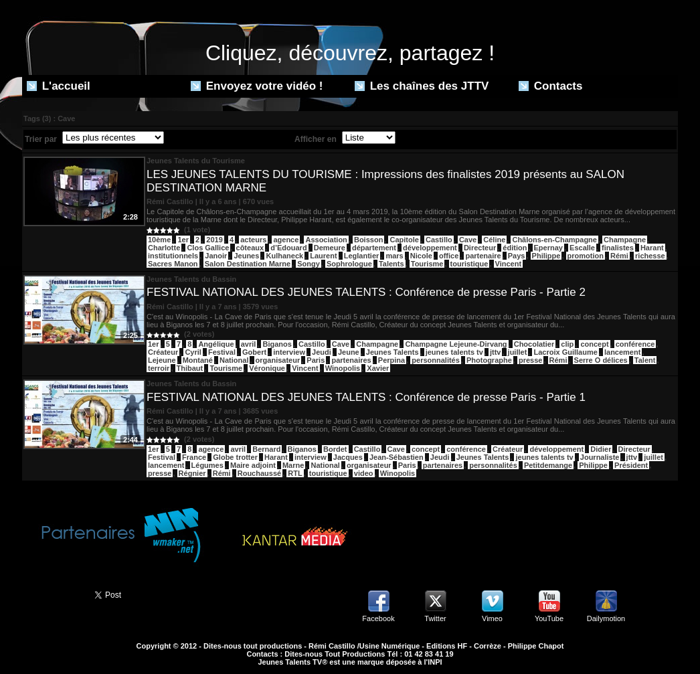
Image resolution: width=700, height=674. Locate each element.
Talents (391, 264)
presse (530, 360)
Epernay (548, 248)
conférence (635, 344)
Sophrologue (349, 264)
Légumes (207, 465)
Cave (467, 240)
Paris (316, 360)
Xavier (378, 368)
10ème (159, 240)
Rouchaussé (259, 473)
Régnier (192, 473)
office (448, 256)
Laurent (323, 256)
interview (289, 352)
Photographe (489, 360)
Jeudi (321, 352)
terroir (158, 368)
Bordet (335, 449)
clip (567, 344)
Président (631, 465)
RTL (295, 473)
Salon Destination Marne (247, 264)
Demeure (329, 248)
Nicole (421, 256)
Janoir (216, 256)
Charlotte (164, 248)
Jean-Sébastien (396, 457)
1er (183, 240)
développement (430, 248)
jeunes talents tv (454, 352)
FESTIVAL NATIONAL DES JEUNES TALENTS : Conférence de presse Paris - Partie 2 (366, 292)
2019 (214, 240)
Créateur (163, 352)
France (194, 457)
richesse (650, 256)
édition (515, 248)
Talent (645, 360)
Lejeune (162, 360)
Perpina (391, 360)
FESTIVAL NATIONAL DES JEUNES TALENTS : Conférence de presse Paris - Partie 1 (366, 397)
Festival (222, 352)
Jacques (348, 457)
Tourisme (427, 264)
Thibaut (190, 368)
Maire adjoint (253, 465)
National (234, 360)
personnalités (436, 360)
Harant (652, 248)
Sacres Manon (173, 264)
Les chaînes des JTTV (422, 86)
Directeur (480, 248)
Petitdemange (548, 465)
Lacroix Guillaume (565, 352)
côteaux (250, 248)
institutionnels (173, 256)
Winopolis (342, 368)
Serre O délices (601, 360)
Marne (293, 465)
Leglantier (361, 256)
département (374, 248)
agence (285, 240)
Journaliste (600, 457)
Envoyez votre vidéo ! (257, 86)
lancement (622, 352)
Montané (198, 360)
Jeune (348, 352)
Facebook (378, 618)
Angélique (216, 344)
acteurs (253, 240)
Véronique (267, 368)
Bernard (266, 449)
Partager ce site (52, 594)
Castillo (439, 240)
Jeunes (246, 256)
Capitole (403, 240)
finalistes (618, 248)
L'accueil (58, 86)
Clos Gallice (208, 248)
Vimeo (492, 618)
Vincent (508, 264)
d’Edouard (288, 248)
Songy (308, 264)
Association (326, 240)
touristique (469, 264)
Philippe (546, 256)
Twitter (435, 618)
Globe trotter (235, 457)
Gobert (254, 352)
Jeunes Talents (392, 352)
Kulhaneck (284, 256)
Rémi (619, 256)
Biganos (276, 344)
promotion (585, 256)
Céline (494, 240)
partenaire (483, 256)
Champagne (625, 240)
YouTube (549, 618)
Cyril (193, 352)
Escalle (582, 248)
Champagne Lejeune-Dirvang (456, 344)
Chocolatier (534, 344)
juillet (517, 352)
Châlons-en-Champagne (554, 240)
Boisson (368, 240)
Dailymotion (606, 618)
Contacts (550, 86)
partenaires (351, 360)
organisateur (278, 360)
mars (394, 256)
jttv (495, 352)
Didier (600, 449)
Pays (516, 256)
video (363, 473)
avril (248, 344)
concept (594, 344)
